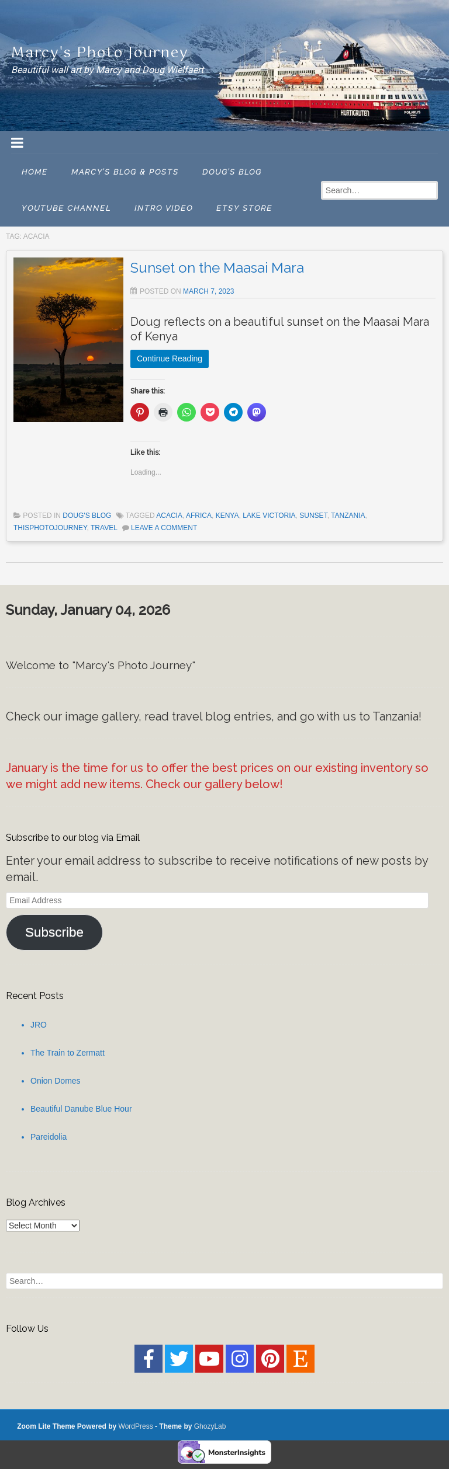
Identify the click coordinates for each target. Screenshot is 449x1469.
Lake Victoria (269, 515)
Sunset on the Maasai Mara (217, 267)
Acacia (169, 515)
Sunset (313, 515)
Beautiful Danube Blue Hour (81, 1108)
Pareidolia (48, 1136)
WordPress (136, 1426)
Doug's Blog (87, 515)
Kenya (227, 515)
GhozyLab (210, 1426)
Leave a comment (164, 528)
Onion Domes (55, 1080)
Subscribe (54, 932)
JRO (38, 1024)
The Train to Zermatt (67, 1052)
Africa (199, 515)
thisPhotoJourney (50, 528)
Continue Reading (169, 358)
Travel (104, 528)
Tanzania (348, 515)
